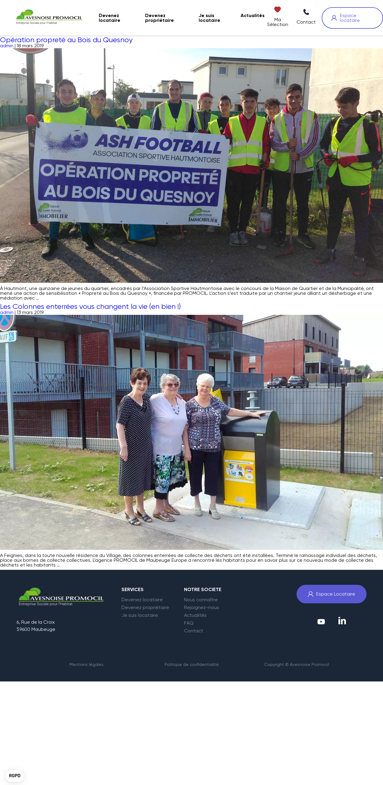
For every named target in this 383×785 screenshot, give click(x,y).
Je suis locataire (139, 615)
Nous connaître (201, 599)
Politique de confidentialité (192, 664)
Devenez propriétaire (145, 607)
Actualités (195, 615)
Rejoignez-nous (201, 607)
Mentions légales (86, 664)
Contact (193, 630)
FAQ (189, 623)
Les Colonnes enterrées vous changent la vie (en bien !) (90, 306)
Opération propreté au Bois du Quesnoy (66, 40)
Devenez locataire (142, 599)
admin (6, 45)
